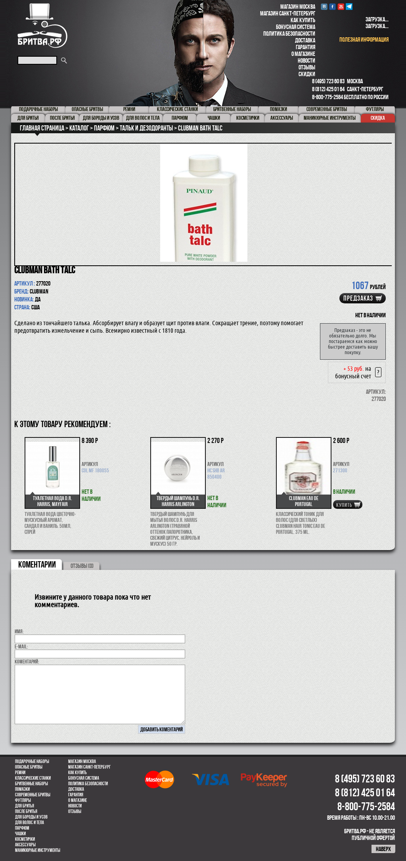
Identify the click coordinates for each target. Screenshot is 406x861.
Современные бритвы (32, 795)
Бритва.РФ (42, 25)
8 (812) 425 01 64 (328, 89)
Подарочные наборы (32, 761)
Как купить (303, 20)
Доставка (305, 40)
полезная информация (364, 39)
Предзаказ (358, 298)
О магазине (303, 53)
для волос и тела (29, 822)
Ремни (20, 772)
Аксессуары (25, 845)
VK (324, 6)
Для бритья (24, 806)
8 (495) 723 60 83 (328, 81)
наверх (383, 849)
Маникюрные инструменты (37, 850)
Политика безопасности (289, 33)
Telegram (349, 6)
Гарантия (305, 47)
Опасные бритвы (28, 767)
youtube (340, 6)
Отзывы (307, 67)
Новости (306, 60)
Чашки (20, 833)
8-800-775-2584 (327, 97)
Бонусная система (295, 26)
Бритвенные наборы (31, 783)
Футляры (23, 800)
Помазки (22, 789)
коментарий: (27, 661)
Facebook (332, 6)
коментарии (37, 564)
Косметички (25, 839)
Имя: (19, 631)
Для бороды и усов (31, 817)
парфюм (22, 828)
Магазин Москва (297, 6)
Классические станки (33, 778)
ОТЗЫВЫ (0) (82, 565)
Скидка (378, 118)
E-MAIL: (21, 646)
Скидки (307, 74)
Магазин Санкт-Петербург (287, 13)
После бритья (26, 811)
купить (344, 505)
